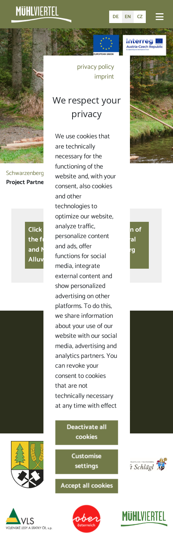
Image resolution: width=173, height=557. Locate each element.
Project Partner (26, 182)
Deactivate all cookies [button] (86, 432)
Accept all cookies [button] (86, 486)
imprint (104, 76)
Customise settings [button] (87, 461)
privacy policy (95, 67)
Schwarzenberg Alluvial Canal (42, 173)
